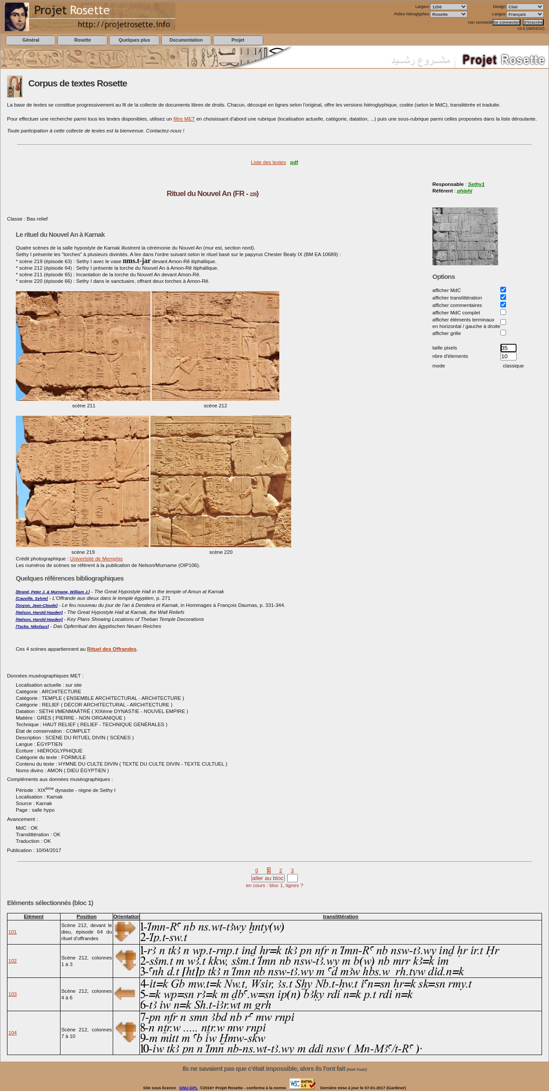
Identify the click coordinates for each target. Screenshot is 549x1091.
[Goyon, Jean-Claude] (36, 605)
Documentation (186, 40)
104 (12, 1032)
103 (12, 994)
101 (12, 931)
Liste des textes (268, 162)
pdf (294, 162)
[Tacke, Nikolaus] (32, 626)
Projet (238, 40)
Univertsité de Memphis (96, 558)
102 (12, 960)
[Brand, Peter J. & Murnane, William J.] (53, 592)
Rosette (82, 40)
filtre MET (184, 118)
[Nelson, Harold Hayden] (39, 612)
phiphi (464, 190)
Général (30, 40)
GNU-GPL (188, 1088)
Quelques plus (134, 40)
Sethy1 (476, 184)
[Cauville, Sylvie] (32, 598)
